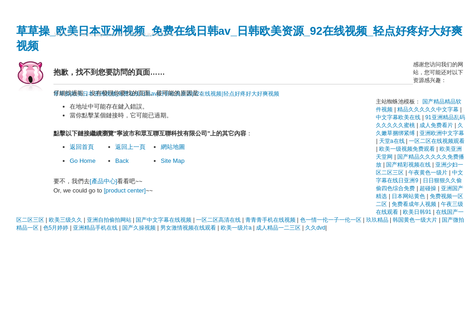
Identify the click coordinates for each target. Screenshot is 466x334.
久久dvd (315, 228)
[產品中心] (103, 181)
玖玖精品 (378, 220)
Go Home (83, 160)
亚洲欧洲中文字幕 (442, 133)
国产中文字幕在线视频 (164, 220)
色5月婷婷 (56, 228)
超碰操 (429, 188)
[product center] (124, 190)
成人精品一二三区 (279, 228)
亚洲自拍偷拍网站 (110, 220)
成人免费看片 (437, 125)
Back (122, 160)
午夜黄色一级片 (428, 172)
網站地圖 (173, 146)
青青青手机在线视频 (271, 220)
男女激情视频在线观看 (188, 228)
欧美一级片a (237, 228)
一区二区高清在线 (219, 220)
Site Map (172, 160)
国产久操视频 (139, 228)
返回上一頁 (130, 146)
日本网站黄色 (409, 196)
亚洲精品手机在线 (96, 228)
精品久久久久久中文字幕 (428, 109)
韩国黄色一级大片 (416, 220)
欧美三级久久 (66, 220)
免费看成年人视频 (415, 204)
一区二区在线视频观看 (437, 141)
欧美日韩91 (418, 212)
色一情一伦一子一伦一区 (331, 220)
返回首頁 (82, 146)
